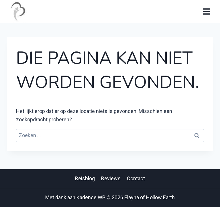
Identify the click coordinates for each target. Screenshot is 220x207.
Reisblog (85, 178)
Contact (136, 178)
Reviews (111, 178)
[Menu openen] (206, 11)
